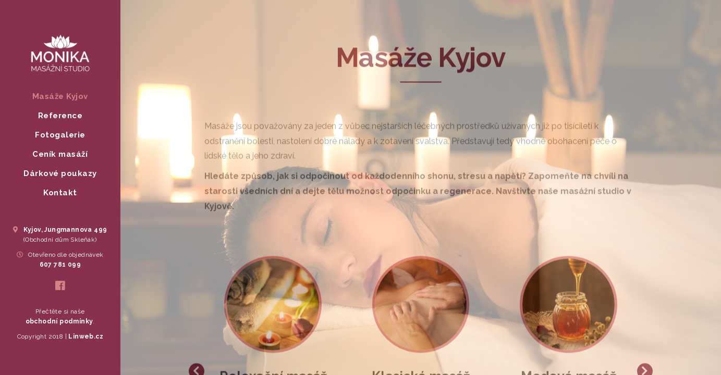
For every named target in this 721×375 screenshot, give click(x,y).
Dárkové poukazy (60, 173)
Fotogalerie (60, 135)
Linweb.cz (85, 336)
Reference (60, 115)
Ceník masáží (60, 154)
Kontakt (60, 192)
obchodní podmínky (59, 321)
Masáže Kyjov (60, 96)
